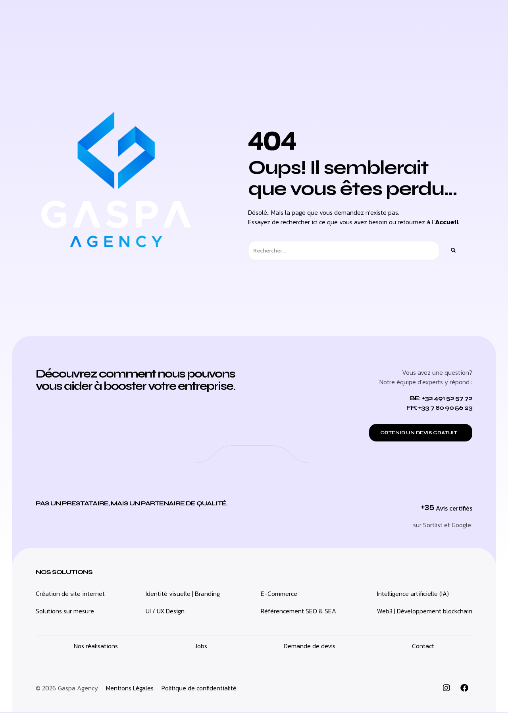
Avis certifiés (454, 509)
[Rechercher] (452, 250)
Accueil (447, 222)
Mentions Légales (130, 689)
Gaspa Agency (78, 689)
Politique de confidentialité (199, 689)
